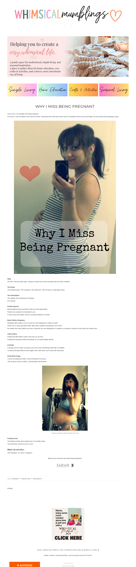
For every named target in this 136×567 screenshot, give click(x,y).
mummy (15, 479)
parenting (25, 479)
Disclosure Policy (68, 566)
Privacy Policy (68, 563)
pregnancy (37, 479)
